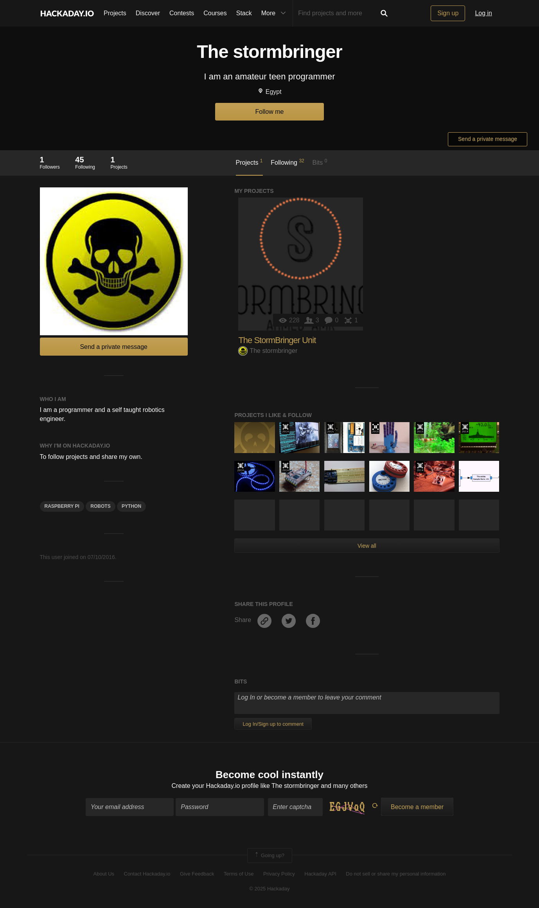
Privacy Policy (279, 874)
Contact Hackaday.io (147, 874)
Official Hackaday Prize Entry (285, 428)
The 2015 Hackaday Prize (330, 428)
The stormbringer (267, 350)
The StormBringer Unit (277, 340)
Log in (483, 13)
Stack (244, 13)
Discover (148, 13)
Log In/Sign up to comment (273, 724)
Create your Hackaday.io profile (215, 785)
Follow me (269, 111)
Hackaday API (320, 874)
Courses (215, 13)
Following (287, 162)
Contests (181, 13)
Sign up (447, 13)
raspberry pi (62, 506)
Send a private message (487, 139)
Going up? (269, 855)
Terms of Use (239, 874)
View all (367, 546)
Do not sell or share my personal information (396, 874)
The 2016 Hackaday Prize (375, 428)
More (275, 13)
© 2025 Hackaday (269, 889)
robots (100, 506)
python (131, 506)
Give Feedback (197, 874)
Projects (115, 13)
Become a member (417, 807)
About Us (103, 874)
